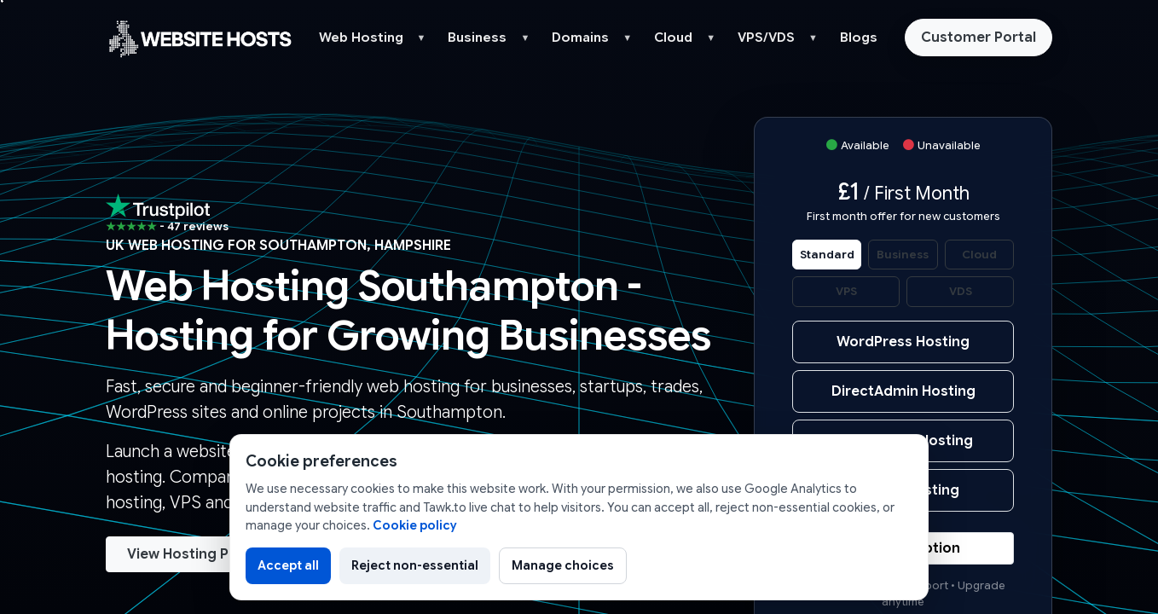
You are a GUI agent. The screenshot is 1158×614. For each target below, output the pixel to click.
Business (477, 37)
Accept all (288, 565)
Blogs (858, 37)
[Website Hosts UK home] (199, 38)
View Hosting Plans (192, 554)
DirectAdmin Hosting (903, 391)
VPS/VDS (766, 37)
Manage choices (563, 565)
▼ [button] (421, 37)
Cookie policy (415, 525)
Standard (827, 254)
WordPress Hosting (903, 341)
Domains (580, 37)
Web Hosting (361, 37)
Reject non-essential (414, 565)
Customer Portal (978, 37)
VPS (846, 291)
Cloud (673, 37)
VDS (960, 291)
